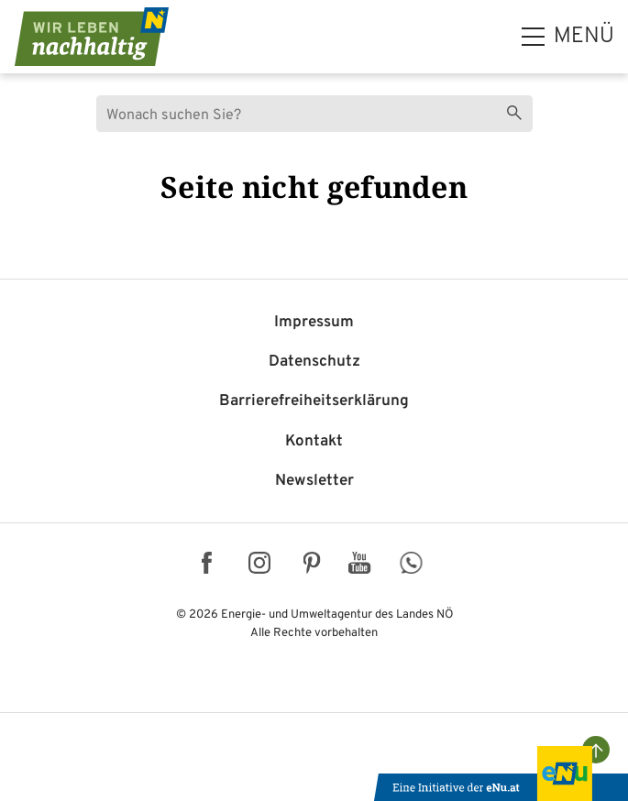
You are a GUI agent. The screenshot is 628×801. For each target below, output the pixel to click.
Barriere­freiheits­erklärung (314, 401)
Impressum (314, 323)
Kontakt (314, 442)
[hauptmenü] (567, 36)
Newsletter (314, 481)
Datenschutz (314, 362)
